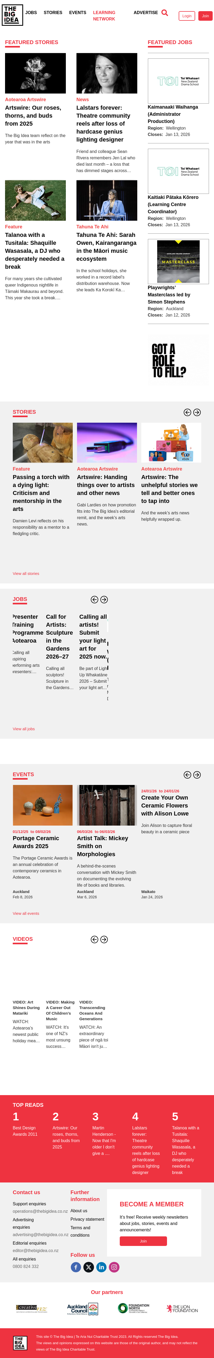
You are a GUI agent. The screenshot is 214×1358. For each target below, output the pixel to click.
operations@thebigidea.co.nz (40, 1211)
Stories (53, 12)
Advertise (146, 12)
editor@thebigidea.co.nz (36, 1250)
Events (77, 12)
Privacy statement (87, 1219)
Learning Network (104, 15)
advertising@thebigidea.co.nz (41, 1234)
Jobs (31, 12)
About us (79, 1210)
